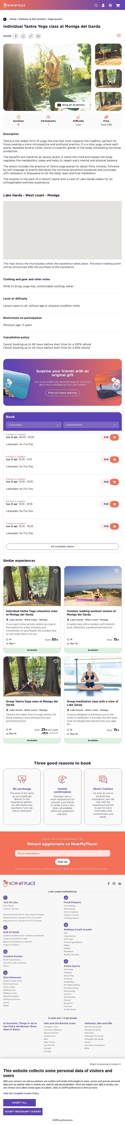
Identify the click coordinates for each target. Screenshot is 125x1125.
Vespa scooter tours (12, 981)
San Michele (49, 1045)
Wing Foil (68, 1003)
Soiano (87, 1042)
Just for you (10, 900)
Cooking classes (71, 918)
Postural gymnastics (73, 942)
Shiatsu (67, 948)
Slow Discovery (12, 975)
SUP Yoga (68, 939)
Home (9, 19)
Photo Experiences (12, 960)
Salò (46, 1039)
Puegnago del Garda (93, 1039)
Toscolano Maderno (53, 1030)
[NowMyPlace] (14, 5)
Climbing (68, 979)
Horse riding (9, 987)
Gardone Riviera (51, 1033)
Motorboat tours (10, 984)
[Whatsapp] (23, 36)
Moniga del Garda (92, 1030)
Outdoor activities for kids (15, 939)
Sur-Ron (67, 994)
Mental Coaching (71, 955)
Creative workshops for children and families (23, 936)
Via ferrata (68, 969)
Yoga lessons (55, 19)
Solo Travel (8, 906)
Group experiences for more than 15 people (23, 914)
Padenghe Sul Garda (93, 1036)
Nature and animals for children (17, 942)
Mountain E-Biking (72, 985)
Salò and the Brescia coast (60, 1023)
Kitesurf (67, 1000)
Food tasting (70, 906)
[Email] (38, 36)
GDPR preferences (62, 1120)
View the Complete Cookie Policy (21, 1093)
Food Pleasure (72, 900)
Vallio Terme (49, 1042)
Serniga (47, 1051)
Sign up (62, 862)
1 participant (33, 425)
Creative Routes (12, 954)
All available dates (62, 546)
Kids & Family (11, 929)
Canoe (6, 1002)
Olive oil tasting (71, 912)
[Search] (96, 5)
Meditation (68, 951)
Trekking (68, 973)
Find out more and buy (62, 393)
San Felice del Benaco (94, 1045)
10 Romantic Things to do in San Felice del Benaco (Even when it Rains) (20, 1026)
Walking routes (10, 993)
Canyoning (69, 976)
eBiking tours (9, 990)
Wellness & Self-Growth (32, 19)
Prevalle (47, 1048)
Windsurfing (69, 997)
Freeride (68, 1006)
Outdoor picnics (71, 915)
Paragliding (69, 982)
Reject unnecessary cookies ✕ (105, 1064)
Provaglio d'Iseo (51, 1027)
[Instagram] (114, 883)
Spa (65, 933)
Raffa (86, 1048)
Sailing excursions (11, 999)
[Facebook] (15, 36)
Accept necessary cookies (23, 1112)
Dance (6, 966)
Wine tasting (69, 909)
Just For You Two (11, 909)
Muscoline (89, 1033)
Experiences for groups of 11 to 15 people (22, 918)
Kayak (6, 1005)
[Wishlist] (119, 36)
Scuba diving (70, 1009)
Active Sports (72, 963)
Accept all (19, 1103)
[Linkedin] (120, 883)
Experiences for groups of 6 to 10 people (22, 921)
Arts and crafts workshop (15, 963)
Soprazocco (50, 1036)
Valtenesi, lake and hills (98, 1023)
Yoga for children (11, 945)
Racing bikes (70, 991)
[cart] (118, 5)
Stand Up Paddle (11, 996)
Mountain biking (71, 988)
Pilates (67, 945)
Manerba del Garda (93, 1027)
